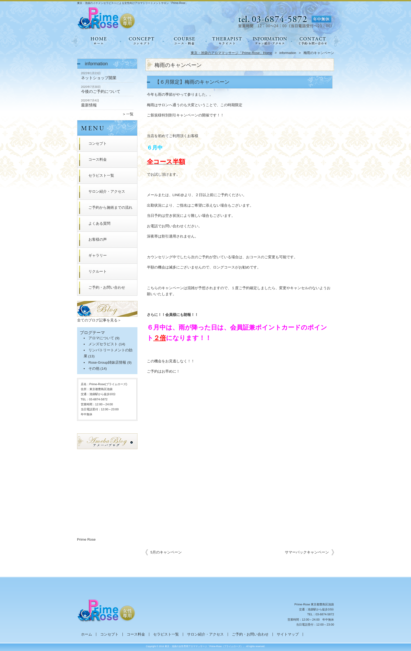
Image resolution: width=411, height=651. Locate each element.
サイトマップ (288, 634)
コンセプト (141, 41)
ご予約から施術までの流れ (110, 207)
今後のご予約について (100, 91)
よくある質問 (99, 223)
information (287, 53)
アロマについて (101, 338)
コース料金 (184, 41)
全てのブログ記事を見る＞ (99, 320)
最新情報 (89, 105)
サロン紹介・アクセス (269, 41)
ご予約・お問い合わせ (312, 41)
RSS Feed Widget (107, 534)
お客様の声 (97, 239)
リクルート (97, 271)
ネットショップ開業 (98, 78)
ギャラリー (97, 255)
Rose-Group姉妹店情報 (107, 362)
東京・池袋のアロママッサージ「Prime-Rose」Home (231, 53)
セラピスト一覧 (227, 41)
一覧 (130, 114)
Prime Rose (86, 539)
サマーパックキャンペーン (307, 552)
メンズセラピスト (103, 344)
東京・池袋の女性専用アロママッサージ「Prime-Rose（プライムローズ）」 (205, 646)
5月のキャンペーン (166, 552)
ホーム (98, 41)
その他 (93, 368)
